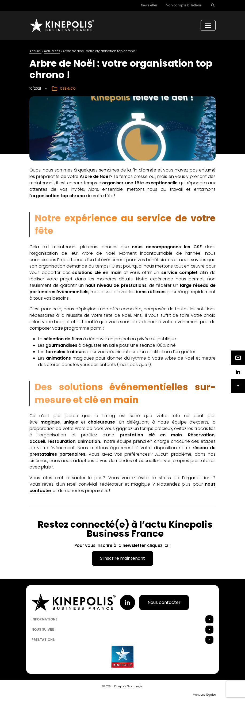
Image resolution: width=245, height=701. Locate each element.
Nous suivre (43, 629)
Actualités (52, 51)
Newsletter (149, 5)
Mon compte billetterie (184, 5)
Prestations (43, 639)
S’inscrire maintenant (122, 558)
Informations (45, 619)
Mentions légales (204, 695)
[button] (209, 619)
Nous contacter (164, 602)
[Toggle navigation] (208, 25)
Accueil (35, 51)
